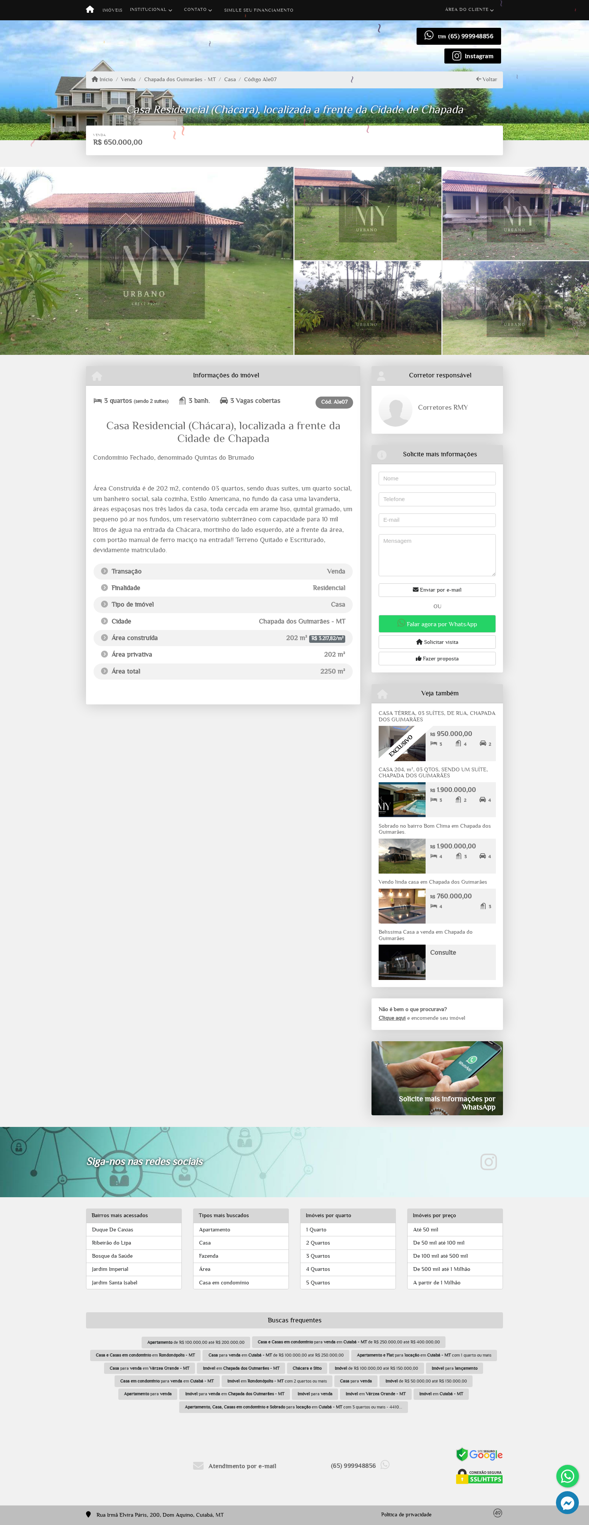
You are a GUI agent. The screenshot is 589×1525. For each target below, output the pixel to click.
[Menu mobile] (90, 10)
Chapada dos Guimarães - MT (180, 79)
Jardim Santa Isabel (114, 1283)
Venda (128, 79)
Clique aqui (392, 1018)
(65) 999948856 (470, 36)
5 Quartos (318, 1283)
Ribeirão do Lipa (111, 1243)
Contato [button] (195, 9)
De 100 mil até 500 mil (440, 1256)
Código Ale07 (260, 79)
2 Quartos (318, 1243)
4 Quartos (318, 1269)
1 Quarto (316, 1230)
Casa (230, 79)
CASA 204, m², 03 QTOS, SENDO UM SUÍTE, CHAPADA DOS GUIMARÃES (433, 773)
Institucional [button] (148, 9)
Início (102, 79)
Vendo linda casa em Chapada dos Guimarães (433, 882)
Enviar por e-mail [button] (437, 590)
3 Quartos (318, 1256)
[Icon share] (473, 56)
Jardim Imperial (110, 1269)
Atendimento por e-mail (234, 1466)
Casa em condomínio (224, 1283)
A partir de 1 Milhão (437, 1283)
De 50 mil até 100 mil (439, 1243)
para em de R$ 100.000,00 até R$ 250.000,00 (276, 1355)
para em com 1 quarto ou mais (424, 1355)
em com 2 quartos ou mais (277, 1381)
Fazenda (208, 1256)
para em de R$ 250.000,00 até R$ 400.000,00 (349, 1342)
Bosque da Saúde (112, 1256)
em (145, 1355)
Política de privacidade (406, 1514)
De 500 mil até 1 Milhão (441, 1269)
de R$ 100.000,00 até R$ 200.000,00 (196, 1342)
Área (204, 1269)
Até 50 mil (425, 1230)
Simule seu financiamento (259, 10)
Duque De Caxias (112, 1230)
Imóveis (112, 10)
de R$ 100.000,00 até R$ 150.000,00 (376, 1368)
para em (149, 1368)
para (454, 1368)
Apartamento (214, 1230)
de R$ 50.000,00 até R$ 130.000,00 (426, 1381)
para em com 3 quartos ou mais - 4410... (293, 1407)
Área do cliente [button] (467, 9)
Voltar (486, 79)
